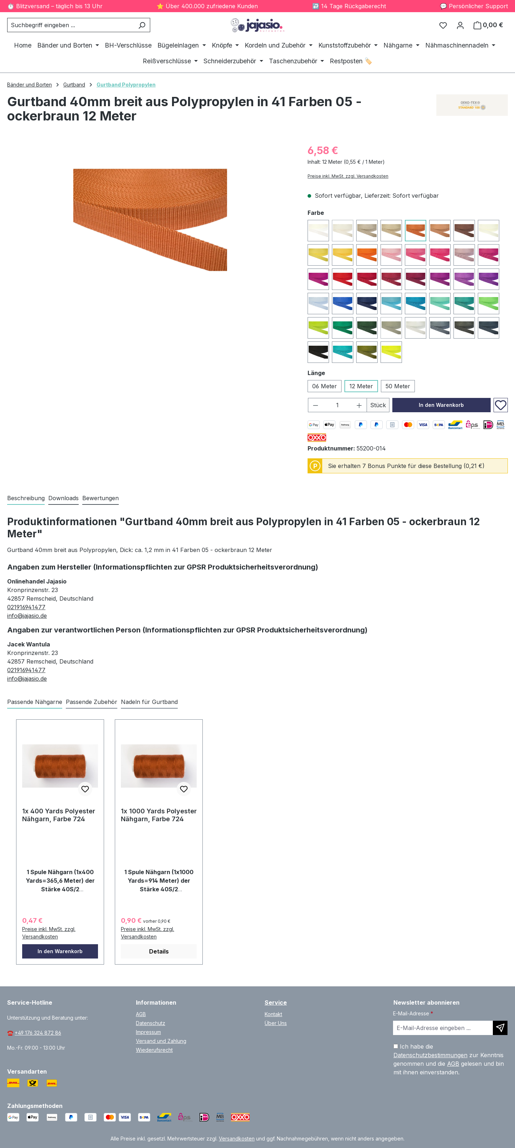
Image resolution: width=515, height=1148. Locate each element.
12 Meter (361, 386)
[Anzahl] (338, 405)
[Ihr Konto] (460, 25)
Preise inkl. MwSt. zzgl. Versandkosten (348, 176)
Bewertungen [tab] (100, 498)
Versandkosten (237, 1138)
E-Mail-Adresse (413, 1013)
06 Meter (324, 386)
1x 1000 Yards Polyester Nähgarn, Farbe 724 (159, 815)
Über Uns (276, 1023)
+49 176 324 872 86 (38, 1033)
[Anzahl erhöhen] (359, 405)
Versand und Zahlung (161, 1041)
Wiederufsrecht (154, 1050)
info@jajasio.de (27, 615)
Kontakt (273, 1014)
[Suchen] (141, 25)
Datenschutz (150, 1023)
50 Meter (398, 386)
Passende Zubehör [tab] (91, 701)
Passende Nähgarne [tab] (34, 701)
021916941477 (26, 607)
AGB (141, 1014)
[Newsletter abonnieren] (500, 1028)
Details (159, 951)
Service (276, 1002)
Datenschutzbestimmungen (430, 1055)
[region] (150, 220)
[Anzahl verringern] (315, 405)
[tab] (26, 498)
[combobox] (70, 25)
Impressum (148, 1032)
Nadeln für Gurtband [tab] (149, 701)
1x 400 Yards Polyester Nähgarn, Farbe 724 (58, 815)
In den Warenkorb (441, 405)
